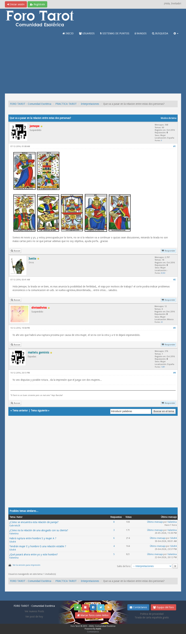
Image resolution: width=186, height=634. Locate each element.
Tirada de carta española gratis (152, 617)
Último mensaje (155, 522)
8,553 (163, 273)
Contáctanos (138, 607)
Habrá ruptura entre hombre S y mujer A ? (32, 538)
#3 (174, 328)
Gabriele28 (14, 525)
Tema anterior (20, 410)
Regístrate (37, 4)
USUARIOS (87, 33)
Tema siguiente (39, 410)
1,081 (163, 367)
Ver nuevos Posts (34, 611)
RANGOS (141, 33)
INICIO (68, 33)
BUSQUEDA (160, 33)
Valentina (172, 522)
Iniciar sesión (16, 4)
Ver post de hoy (34, 616)
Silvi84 (12, 541)
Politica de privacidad (151, 613)
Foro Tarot (75, 626)
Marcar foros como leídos (92, 615)
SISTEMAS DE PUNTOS (114, 33)
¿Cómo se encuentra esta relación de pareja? (33, 522)
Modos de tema (168, 118)
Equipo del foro (163, 607)
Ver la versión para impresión (26, 565)
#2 (174, 280)
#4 (174, 373)
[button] (176, 33)
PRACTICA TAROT (66, 103)
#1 (174, 146)
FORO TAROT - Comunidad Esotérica (30, 103)
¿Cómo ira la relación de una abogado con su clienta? (38, 530)
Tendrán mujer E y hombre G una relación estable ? (37, 546)
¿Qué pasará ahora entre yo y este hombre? (33, 554)
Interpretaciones (90, 103)
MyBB (98, 629)
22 (162, 322)
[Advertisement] (93, 66)
